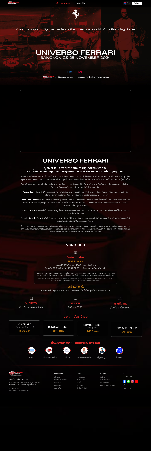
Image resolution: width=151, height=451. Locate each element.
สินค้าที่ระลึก (81, 382)
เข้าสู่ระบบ (137, 3)
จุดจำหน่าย (57, 385)
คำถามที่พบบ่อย (105, 382)
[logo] (16, 3)
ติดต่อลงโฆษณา (59, 387)
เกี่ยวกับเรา (57, 379)
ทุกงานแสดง (81, 379)
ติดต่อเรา (102, 379)
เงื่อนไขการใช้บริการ (60, 382)
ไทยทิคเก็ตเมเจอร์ (131, 387)
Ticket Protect (82, 390)
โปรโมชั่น (80, 387)
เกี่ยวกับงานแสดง (66, 3)
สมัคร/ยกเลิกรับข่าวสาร (107, 387)
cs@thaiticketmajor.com (21, 392)
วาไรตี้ (79, 385)
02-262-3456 (130, 378)
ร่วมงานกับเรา (58, 390)
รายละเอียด (84, 3)
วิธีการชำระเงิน (104, 385)
